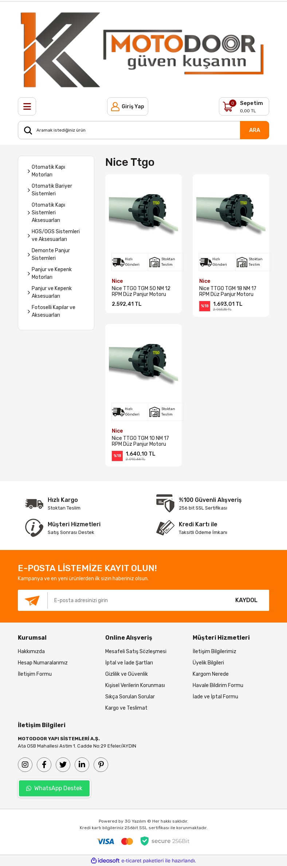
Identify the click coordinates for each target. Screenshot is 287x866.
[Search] (143, 130)
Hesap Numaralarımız (43, 663)
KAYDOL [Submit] (246, 600)
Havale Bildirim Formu (218, 685)
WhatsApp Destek (54, 788)
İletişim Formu (35, 674)
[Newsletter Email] (121, 600)
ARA (254, 130)
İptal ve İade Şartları (129, 663)
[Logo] (143, 49)
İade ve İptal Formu (215, 697)
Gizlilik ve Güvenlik (126, 674)
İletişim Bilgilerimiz (214, 651)
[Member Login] (127, 106)
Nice (117, 281)
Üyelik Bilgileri (208, 663)
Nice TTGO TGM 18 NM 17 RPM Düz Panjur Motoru (227, 291)
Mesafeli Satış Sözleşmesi (135, 651)
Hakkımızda (31, 651)
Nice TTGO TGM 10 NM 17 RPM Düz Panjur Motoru (140, 441)
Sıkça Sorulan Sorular (130, 697)
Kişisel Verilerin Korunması (135, 685)
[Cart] (244, 106)
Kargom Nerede (211, 674)
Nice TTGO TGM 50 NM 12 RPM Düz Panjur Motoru (141, 291)
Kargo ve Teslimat (126, 708)
